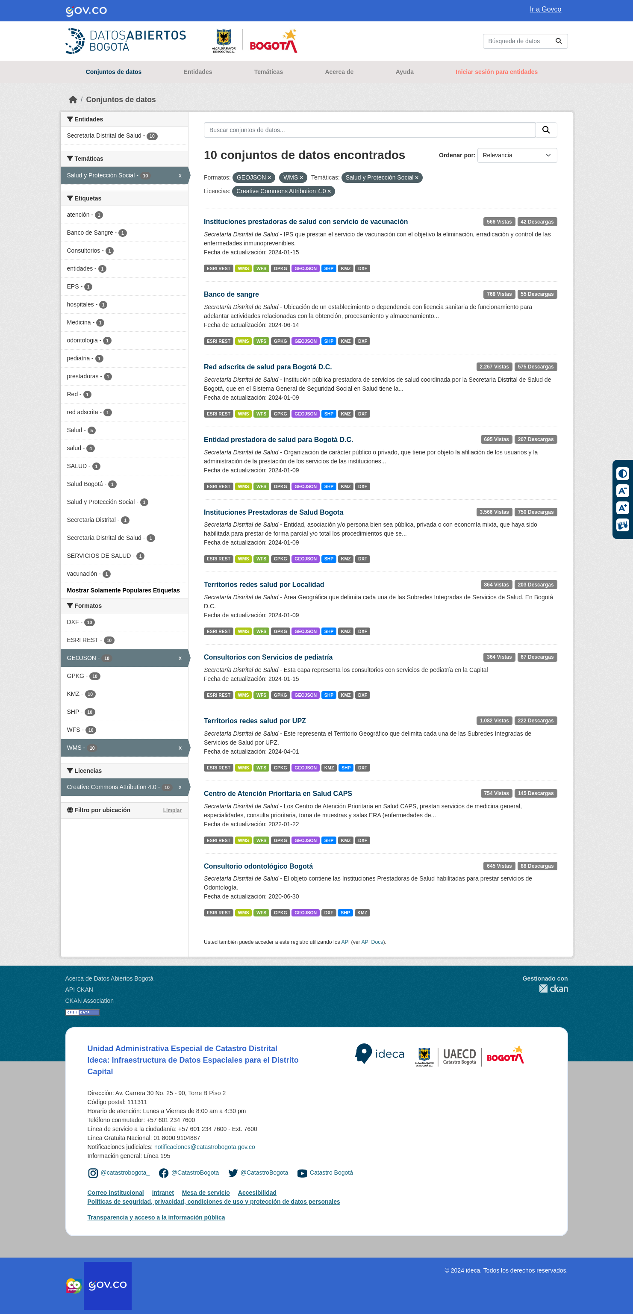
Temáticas (268, 71)
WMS (243, 268)
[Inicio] (73, 99)
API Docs (372, 942)
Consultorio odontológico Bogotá (258, 866)
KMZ (346, 268)
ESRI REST (218, 268)
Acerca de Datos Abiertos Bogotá (109, 978)
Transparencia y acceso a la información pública (156, 1217)
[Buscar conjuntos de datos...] (525, 41)
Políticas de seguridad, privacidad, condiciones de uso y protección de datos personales (214, 1201)
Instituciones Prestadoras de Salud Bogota (273, 512)
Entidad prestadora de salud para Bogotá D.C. (278, 439)
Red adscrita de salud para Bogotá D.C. (268, 367)
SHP (329, 268)
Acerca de (339, 71)
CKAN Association (89, 1000)
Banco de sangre (231, 294)
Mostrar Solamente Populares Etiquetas (123, 590)
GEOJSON (305, 268)
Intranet (163, 1192)
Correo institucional (116, 1192)
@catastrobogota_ (125, 1173)
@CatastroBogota (195, 1173)
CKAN (545, 988)
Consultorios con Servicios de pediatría (268, 657)
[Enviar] (558, 41)
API (345, 942)
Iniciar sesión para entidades (497, 71)
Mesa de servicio (206, 1192)
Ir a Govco (546, 9)
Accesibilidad (257, 1192)
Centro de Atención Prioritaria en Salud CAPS (278, 793)
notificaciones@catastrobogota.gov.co (204, 1146)
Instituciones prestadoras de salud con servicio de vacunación (306, 221)
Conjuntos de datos (114, 71)
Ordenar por (456, 155)
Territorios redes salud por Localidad (264, 584)
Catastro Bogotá (331, 1173)
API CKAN (79, 989)
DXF (362, 268)
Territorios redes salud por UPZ (255, 721)
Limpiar (172, 810)
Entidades (198, 71)
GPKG (280, 268)
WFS (261, 268)
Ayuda (405, 71)
